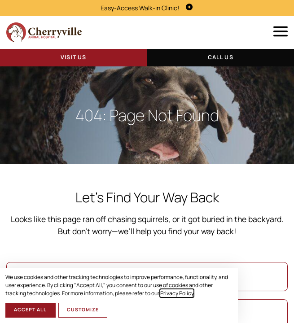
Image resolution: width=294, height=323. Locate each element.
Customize (83, 309)
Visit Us (73, 57)
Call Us (220, 57)
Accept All (30, 309)
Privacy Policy (176, 293)
